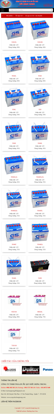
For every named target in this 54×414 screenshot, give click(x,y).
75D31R (14, 345)
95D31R (14, 312)
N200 (40, 278)
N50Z (40, 76)
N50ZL (14, 76)
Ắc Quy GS (19, 15)
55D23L (14, 42)
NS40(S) (40, 244)
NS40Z (14, 244)
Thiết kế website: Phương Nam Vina (27, 411)
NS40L (14, 278)
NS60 (14, 143)
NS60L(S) (14, 177)
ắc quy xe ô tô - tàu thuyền (33, 15)
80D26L (40, 312)
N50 (40, 109)
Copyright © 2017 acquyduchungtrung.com (27, 408)
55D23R (39, 42)
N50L (14, 109)
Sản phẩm (9, 15)
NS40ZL (40, 211)
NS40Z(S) (14, 211)
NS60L (40, 143)
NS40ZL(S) (40, 177)
